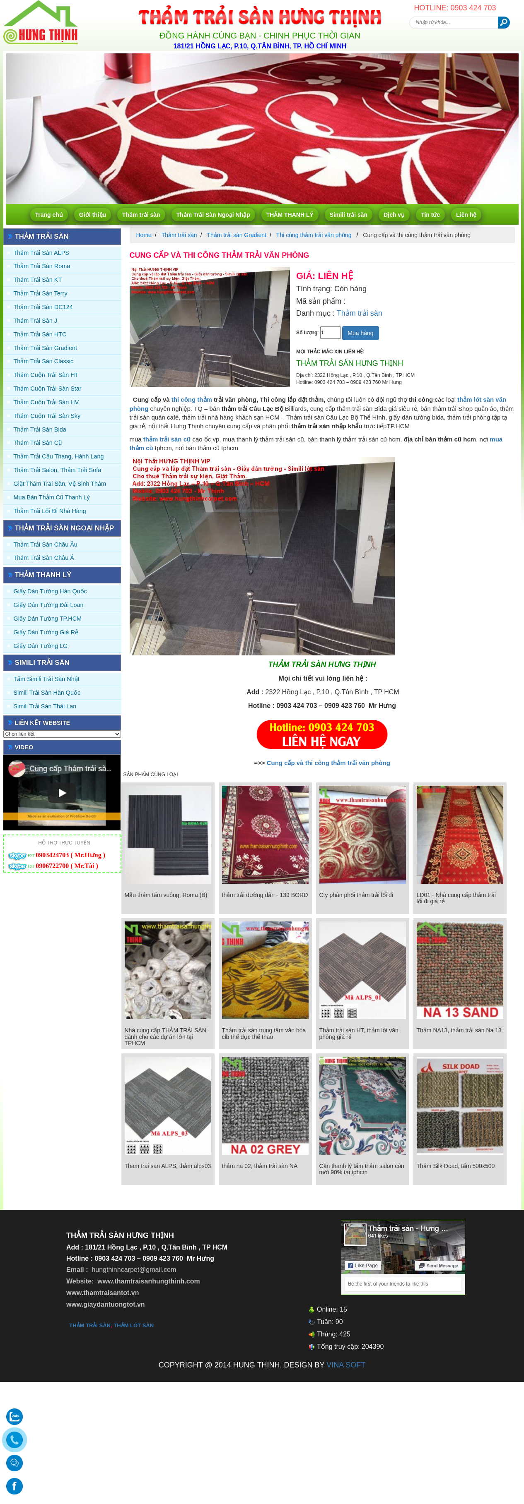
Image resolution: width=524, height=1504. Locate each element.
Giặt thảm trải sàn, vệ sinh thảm (60, 483)
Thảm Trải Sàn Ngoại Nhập (213, 214)
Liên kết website (42, 723)
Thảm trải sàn (141, 214)
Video (24, 747)
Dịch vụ (394, 214)
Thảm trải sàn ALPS (41, 252)
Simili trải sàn (348, 214)
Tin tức (430, 214)
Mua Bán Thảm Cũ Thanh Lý (52, 497)
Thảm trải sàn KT (38, 279)
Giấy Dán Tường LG (41, 646)
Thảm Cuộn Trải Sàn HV (46, 402)
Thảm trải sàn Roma (42, 266)
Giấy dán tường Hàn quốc (50, 591)
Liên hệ (466, 214)
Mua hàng (360, 333)
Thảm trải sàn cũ (38, 442)
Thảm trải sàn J (36, 320)
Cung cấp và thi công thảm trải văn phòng (328, 762)
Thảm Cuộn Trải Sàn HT (46, 375)
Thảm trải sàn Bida (40, 429)
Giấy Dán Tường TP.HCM (48, 618)
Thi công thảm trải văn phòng (314, 235)
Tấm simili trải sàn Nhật (47, 679)
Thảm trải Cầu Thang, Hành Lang (59, 456)
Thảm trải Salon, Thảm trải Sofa (57, 470)
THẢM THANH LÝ (290, 214)
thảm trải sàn (90, 1325)
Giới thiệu (92, 214)
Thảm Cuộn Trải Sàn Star (48, 388)
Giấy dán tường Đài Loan (49, 605)
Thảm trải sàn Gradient (45, 348)
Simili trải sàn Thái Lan (45, 706)
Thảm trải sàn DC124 (43, 307)
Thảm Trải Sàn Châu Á (44, 557)
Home (144, 235)
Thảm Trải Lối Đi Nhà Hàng (50, 511)
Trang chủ (49, 214)
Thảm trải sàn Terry (41, 293)
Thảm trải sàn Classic (44, 361)
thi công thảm (192, 399)
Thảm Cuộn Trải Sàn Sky (47, 416)
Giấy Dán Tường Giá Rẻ (46, 632)
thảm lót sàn (133, 1325)
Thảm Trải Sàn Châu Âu (45, 544)
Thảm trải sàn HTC (40, 334)
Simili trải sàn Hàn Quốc (47, 692)
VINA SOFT (345, 1365)
